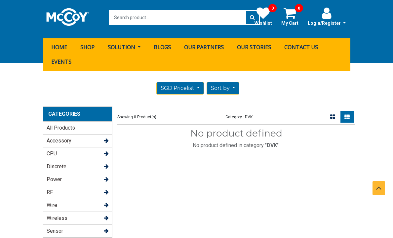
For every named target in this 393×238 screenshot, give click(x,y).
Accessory (59, 137)
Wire (52, 202)
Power (54, 176)
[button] (223, 85)
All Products (61, 124)
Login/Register (327, 16)
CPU (52, 150)
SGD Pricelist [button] (178, 85)
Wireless (57, 215)
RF (50, 189)
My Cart (292, 16)
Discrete (56, 163)
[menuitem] (59, 44)
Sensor (55, 227)
